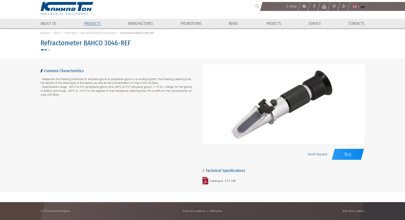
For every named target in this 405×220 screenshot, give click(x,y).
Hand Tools (71, 32)
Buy (347, 154)
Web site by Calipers (353, 210)
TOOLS (57, 32)
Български (362, 6)
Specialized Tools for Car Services (98, 32)
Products (45, 32)
